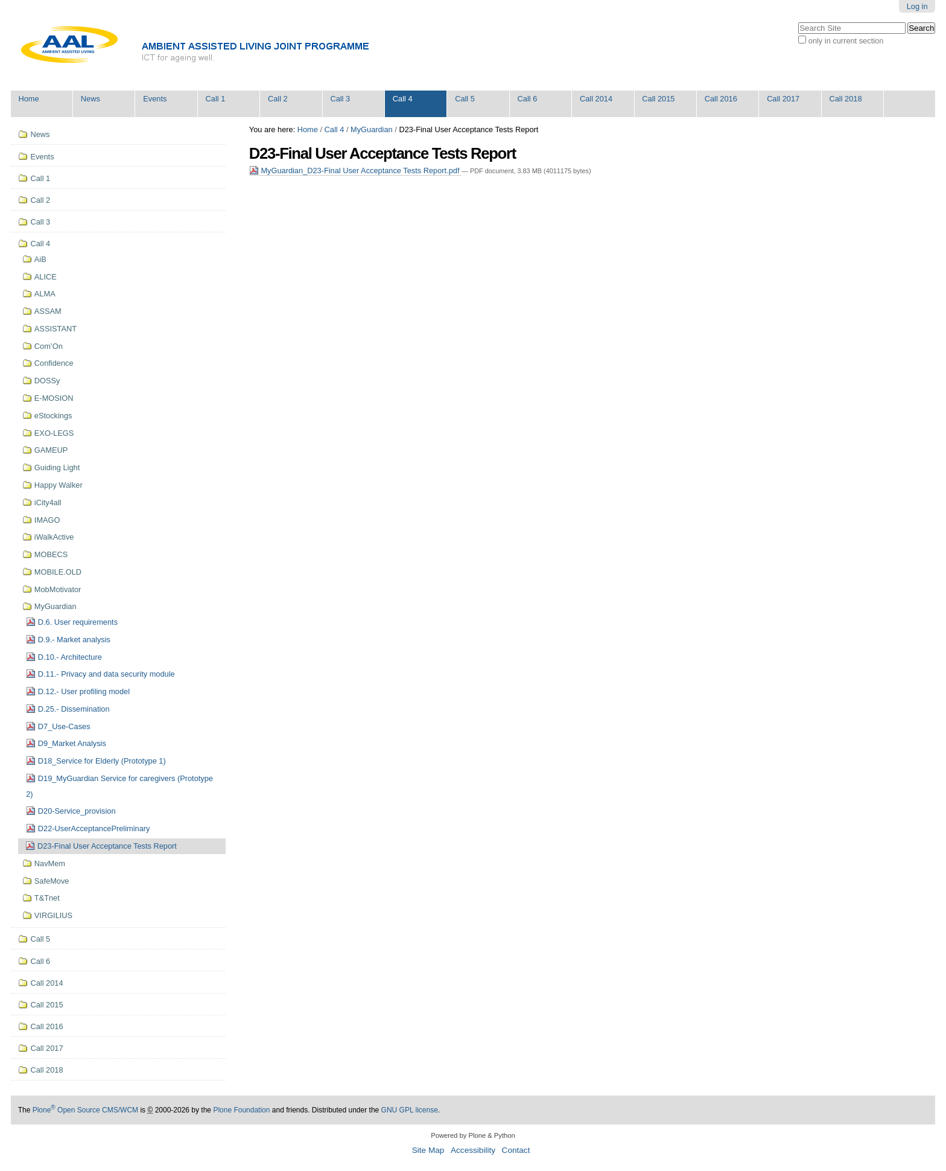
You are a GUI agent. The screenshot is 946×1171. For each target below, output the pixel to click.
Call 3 (340, 98)
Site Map (428, 1150)
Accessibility (473, 1150)
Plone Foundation (241, 1110)
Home (28, 98)
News (90, 98)
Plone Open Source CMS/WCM (85, 1110)
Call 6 (528, 98)
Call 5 (465, 98)
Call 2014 (596, 98)
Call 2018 (846, 98)
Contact (516, 1150)
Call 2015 (658, 98)
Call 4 (403, 98)
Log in (917, 6)
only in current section (845, 40)
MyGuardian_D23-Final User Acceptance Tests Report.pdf (355, 170)
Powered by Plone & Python (473, 1135)
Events (155, 98)
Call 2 (278, 98)
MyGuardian (372, 129)
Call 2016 (721, 98)
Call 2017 (783, 98)
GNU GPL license (409, 1110)
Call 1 (216, 98)
